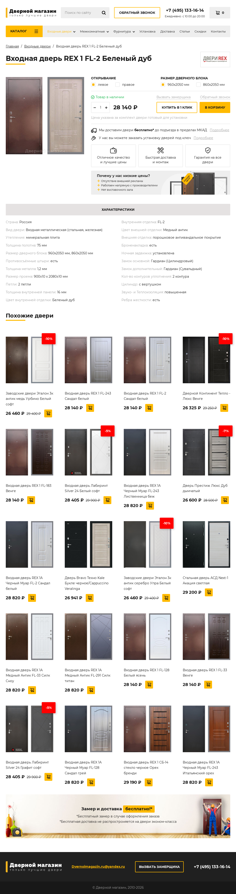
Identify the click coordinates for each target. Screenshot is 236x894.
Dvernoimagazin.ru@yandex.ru (98, 866)
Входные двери (59, 31)
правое (125, 84)
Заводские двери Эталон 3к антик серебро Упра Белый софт (147, 583)
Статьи (185, 31)
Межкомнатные (92, 31)
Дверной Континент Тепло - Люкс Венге (206, 396)
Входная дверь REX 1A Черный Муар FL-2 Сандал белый (28, 583)
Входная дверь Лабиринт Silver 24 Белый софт (86, 488)
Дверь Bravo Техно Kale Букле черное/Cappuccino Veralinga (87, 583)
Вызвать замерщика (173, 97)
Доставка (167, 31)
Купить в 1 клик (177, 108)
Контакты (218, 31)
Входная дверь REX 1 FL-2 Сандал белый (145, 396)
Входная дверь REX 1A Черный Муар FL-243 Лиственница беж (142, 491)
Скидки (200, 31)
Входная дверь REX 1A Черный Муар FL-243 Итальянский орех (201, 767)
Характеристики (118, 210)
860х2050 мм (210, 84)
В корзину (215, 108)
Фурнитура (122, 31)
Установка (147, 31)
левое (99, 84)
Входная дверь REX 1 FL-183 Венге (28, 488)
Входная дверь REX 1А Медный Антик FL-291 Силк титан (87, 675)
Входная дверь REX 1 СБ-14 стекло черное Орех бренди (146, 767)
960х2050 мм (175, 84)
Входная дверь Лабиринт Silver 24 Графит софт (27, 765)
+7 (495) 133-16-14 (185, 10)
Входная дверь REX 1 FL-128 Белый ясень (146, 673)
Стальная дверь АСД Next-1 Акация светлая (205, 580)
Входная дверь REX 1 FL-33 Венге (205, 673)
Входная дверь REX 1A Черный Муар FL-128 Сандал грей (83, 767)
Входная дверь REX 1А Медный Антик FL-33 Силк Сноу (28, 675)
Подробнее (219, 130)
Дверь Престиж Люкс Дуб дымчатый (205, 488)
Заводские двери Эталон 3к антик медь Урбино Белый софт (29, 399)
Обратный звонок (137, 13)
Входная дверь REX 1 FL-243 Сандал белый (88, 396)
